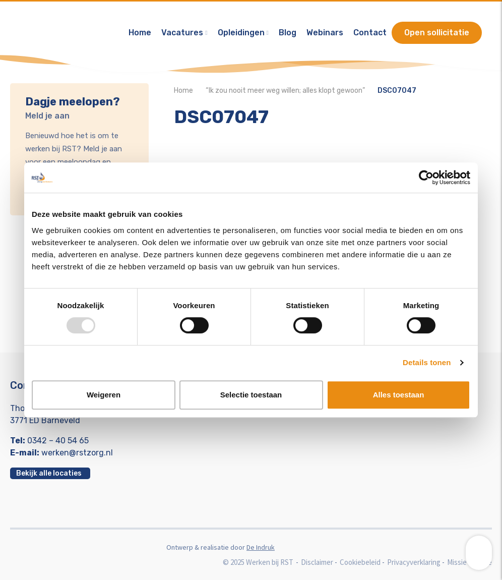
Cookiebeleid (360, 562)
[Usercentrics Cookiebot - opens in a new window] (426, 177)
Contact (370, 32)
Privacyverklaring (414, 562)
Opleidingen (241, 32)
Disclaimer (317, 562)
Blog (287, 32)
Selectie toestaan (251, 394)
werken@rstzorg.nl (77, 452)
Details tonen (427, 362)
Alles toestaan (398, 394)
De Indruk (260, 547)
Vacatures (182, 32)
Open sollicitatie (436, 32)
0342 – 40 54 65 (58, 440)
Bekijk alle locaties (49, 473)
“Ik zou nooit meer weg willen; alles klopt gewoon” (285, 90)
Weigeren (103, 394)
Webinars (324, 32)
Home (140, 32)
